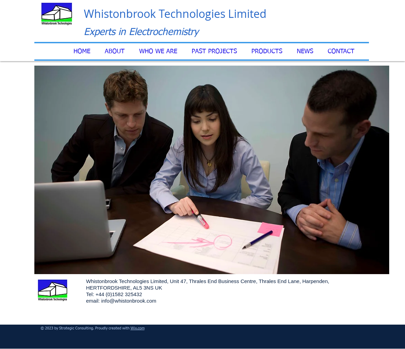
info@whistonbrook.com (128, 301)
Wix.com (138, 328)
